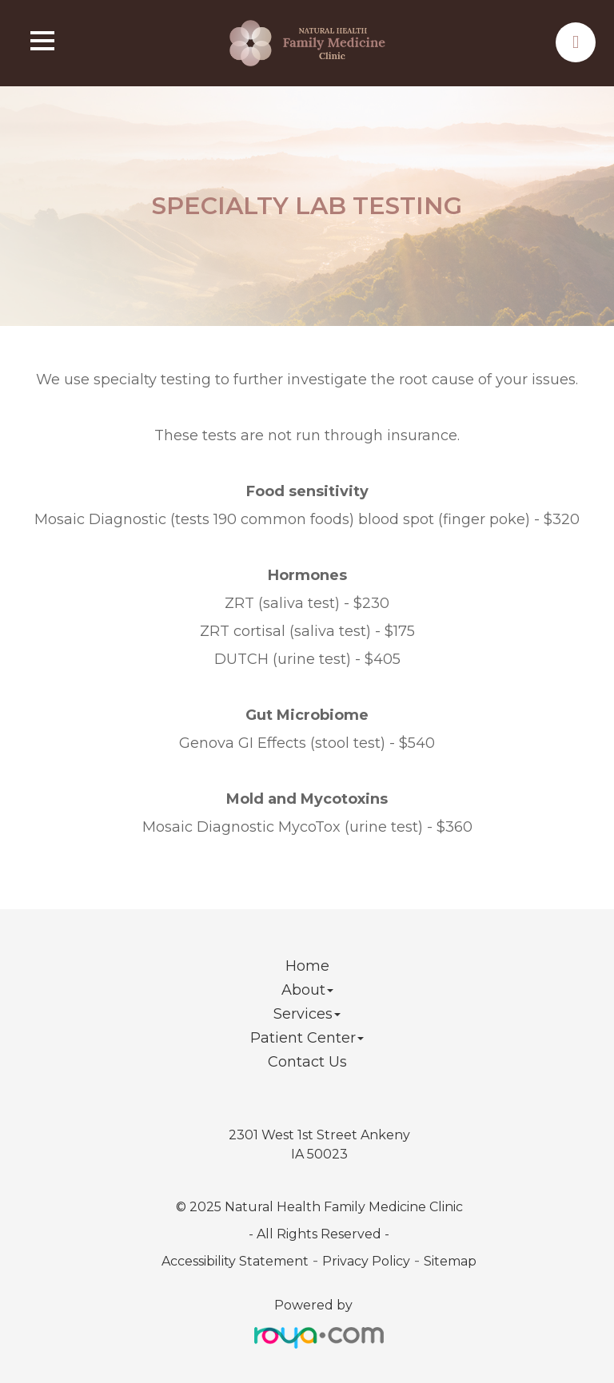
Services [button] (307, 1014)
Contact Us (307, 1062)
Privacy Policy (366, 1261)
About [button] (307, 990)
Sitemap (450, 1261)
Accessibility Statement (235, 1261)
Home (307, 966)
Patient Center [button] (307, 1038)
